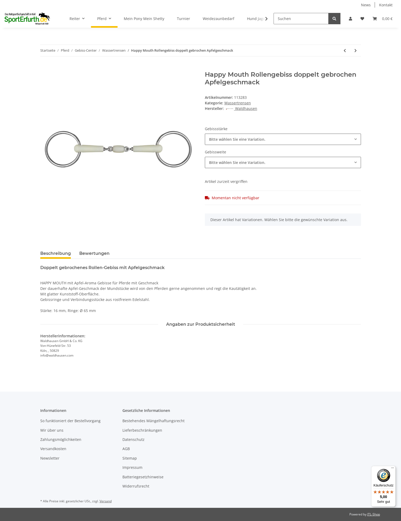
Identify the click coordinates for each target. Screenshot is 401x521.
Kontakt (386, 4)
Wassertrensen (237, 102)
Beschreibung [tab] (55, 253)
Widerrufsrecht (135, 486)
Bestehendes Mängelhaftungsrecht (153, 420)
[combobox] (283, 139)
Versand (106, 501)
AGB (126, 448)
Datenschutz (133, 439)
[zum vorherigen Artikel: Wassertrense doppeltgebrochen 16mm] (344, 50)
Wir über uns (51, 430)
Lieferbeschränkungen (142, 430)
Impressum (132, 467)
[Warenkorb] (382, 18)
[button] (350, 18)
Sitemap (129, 458)
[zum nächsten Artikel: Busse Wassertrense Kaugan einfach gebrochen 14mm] (355, 50)
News (366, 4)
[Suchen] (301, 18)
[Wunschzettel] (362, 18)
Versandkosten (53, 448)
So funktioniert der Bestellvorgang (70, 420)
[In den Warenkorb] (44, 68)
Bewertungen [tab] (94, 253)
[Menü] (392, 469)
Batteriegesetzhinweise (143, 476)
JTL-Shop (373, 514)
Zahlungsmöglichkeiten (60, 439)
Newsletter (50, 458)
